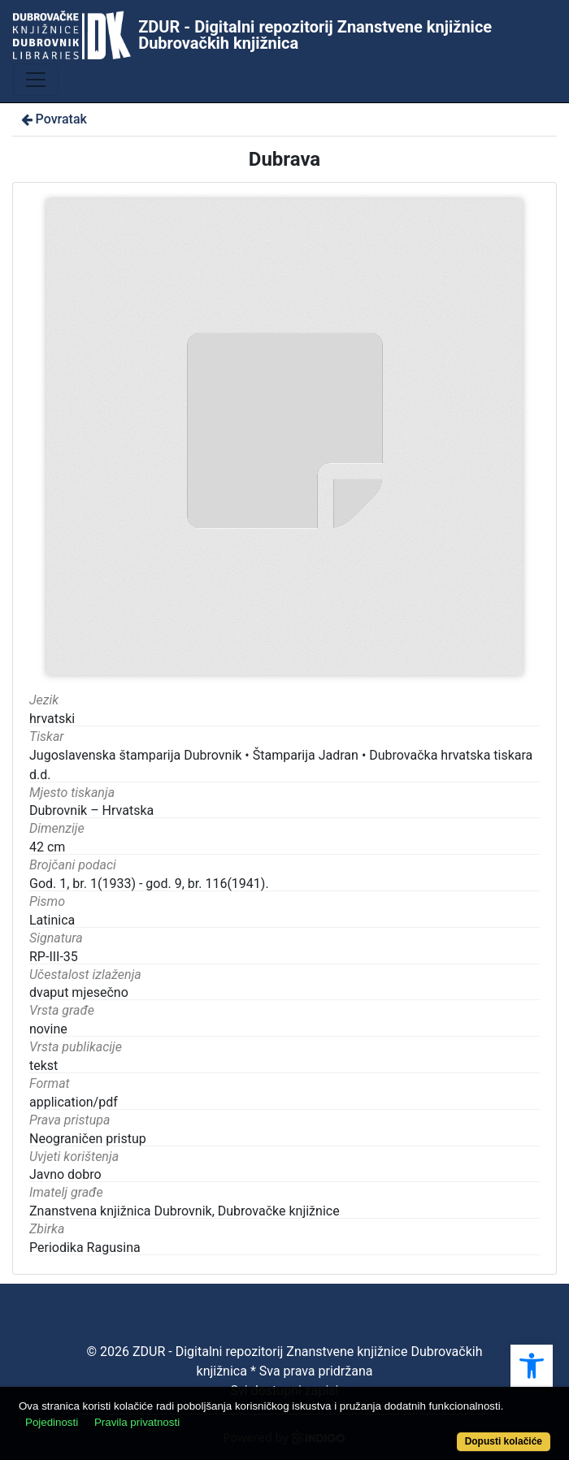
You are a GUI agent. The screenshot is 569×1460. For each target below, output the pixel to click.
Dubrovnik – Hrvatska (91, 810)
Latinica (52, 920)
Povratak (53, 119)
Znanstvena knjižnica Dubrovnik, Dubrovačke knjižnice (184, 1211)
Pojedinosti (51, 1422)
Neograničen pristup (87, 1138)
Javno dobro (65, 1174)
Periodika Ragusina (85, 1247)
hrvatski (52, 718)
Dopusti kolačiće (503, 1441)
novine (48, 1029)
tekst (43, 1065)
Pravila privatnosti (137, 1422)
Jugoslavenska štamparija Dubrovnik (135, 755)
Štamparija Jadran (305, 755)
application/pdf (73, 1102)
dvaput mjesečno (78, 992)
